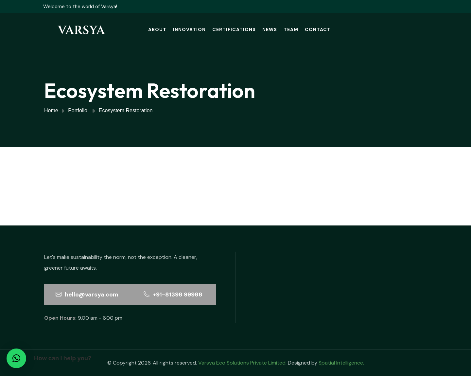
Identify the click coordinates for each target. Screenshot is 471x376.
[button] (16, 358)
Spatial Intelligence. (341, 362)
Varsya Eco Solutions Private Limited (242, 362)
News (269, 29)
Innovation (189, 29)
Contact (318, 29)
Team (291, 29)
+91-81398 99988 (173, 294)
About (157, 29)
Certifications (234, 29)
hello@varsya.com (87, 294)
